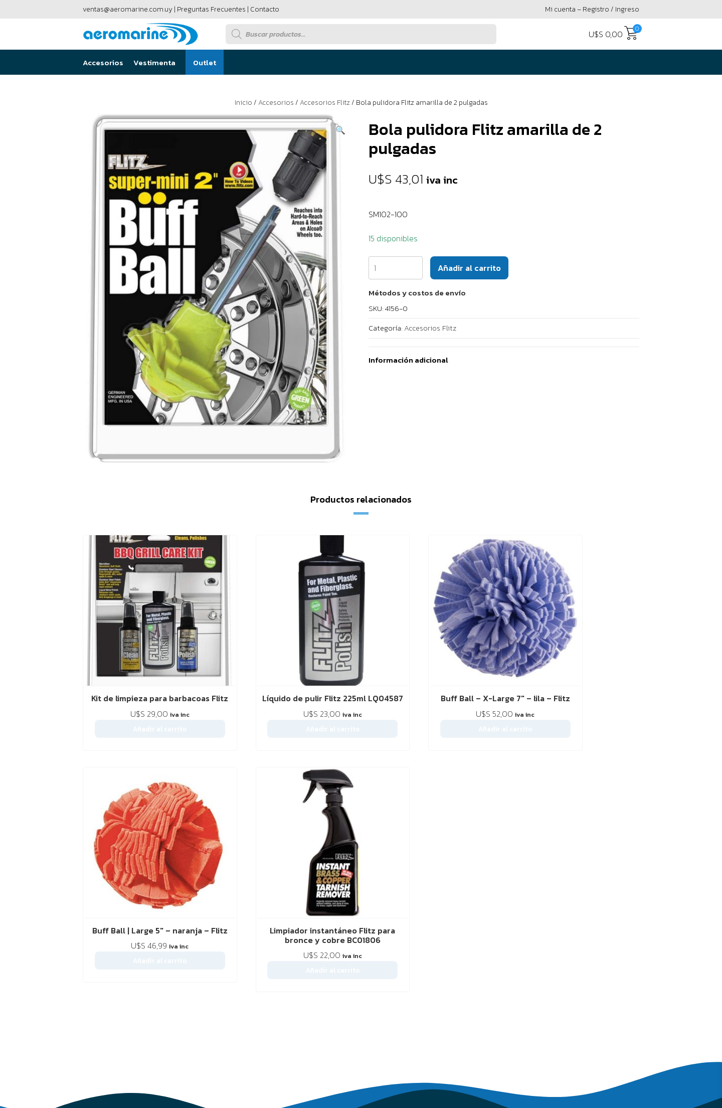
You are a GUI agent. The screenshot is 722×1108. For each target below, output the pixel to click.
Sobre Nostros (107, 897)
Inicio (243, 102)
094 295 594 (598, 963)
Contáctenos (162, 897)
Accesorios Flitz (325, 102)
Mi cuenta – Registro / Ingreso (592, 9)
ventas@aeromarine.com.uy (127, 9)
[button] (340, 130)
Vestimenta (154, 62)
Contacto (264, 9)
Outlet (204, 62)
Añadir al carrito (469, 268)
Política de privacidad (310, 897)
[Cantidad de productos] (396, 267)
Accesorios (103, 62)
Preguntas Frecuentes (211, 9)
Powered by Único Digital (584, 1071)
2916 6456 (521, 963)
